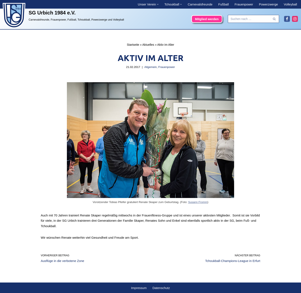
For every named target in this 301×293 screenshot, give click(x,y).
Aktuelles (148, 44)
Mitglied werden (207, 19)
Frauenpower (244, 4)
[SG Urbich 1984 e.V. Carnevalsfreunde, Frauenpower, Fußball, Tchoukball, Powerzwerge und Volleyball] (62, 15)
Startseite (133, 44)
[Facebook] (287, 19)
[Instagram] (295, 19)
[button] (158, 4)
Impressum (139, 288)
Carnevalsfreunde (200, 4)
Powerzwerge (268, 4)
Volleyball (290, 4)
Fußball (223, 4)
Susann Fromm (197, 202)
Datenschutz (161, 288)
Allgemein (150, 67)
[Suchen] (249, 19)
